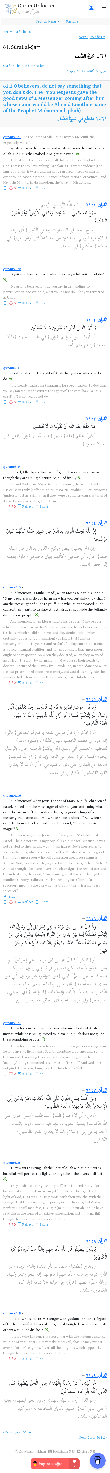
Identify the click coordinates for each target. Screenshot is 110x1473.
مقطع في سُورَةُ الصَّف (75, 119)
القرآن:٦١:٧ (96, 1090)
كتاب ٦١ (87, 71)
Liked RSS (88, 1451)
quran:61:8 (12, 1162)
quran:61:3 (12, 367)
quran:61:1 (12, 136)
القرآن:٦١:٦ (96, 919)
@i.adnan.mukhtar (32, 1451)
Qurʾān (7, 65)
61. (21, 47)
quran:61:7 (12, 1022)
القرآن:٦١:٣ (96, 419)
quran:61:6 (12, 795)
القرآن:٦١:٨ (96, 1241)
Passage (70, 21)
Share (44, 188)
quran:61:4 (12, 466)
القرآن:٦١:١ (96, 205)
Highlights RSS (64, 1451)
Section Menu (48, 21)
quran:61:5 (12, 587)
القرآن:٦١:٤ (96, 523)
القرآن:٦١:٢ (96, 320)
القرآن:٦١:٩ (96, 1375)
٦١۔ (91, 56)
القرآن (103, 71)
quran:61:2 (12, 268)
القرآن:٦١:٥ (96, 699)
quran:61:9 (12, 1313)
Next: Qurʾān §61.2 (92, 36)
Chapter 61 (23, 65)
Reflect (27, 188)
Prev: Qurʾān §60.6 (18, 31)
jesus (11, 896)
